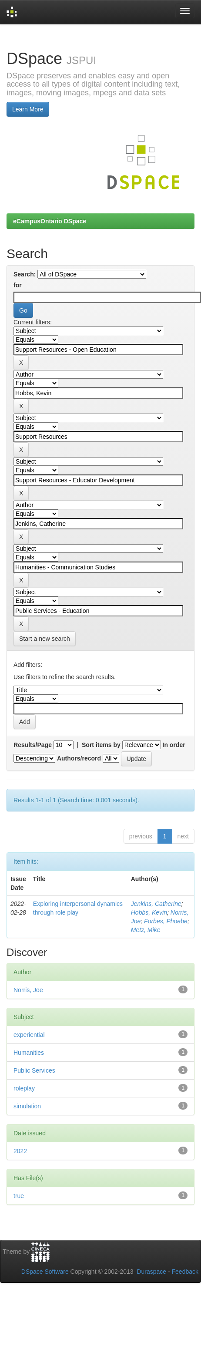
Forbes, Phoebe (166, 921)
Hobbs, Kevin (149, 912)
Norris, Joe (28, 989)
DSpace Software (45, 1271)
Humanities (28, 1052)
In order (174, 744)
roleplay (24, 1088)
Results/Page (32, 744)
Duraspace (151, 1271)
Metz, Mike (146, 929)
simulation (27, 1106)
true (18, 1195)
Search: (24, 274)
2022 (20, 1150)
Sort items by (101, 744)
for (17, 285)
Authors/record (79, 758)
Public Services (34, 1070)
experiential (29, 1034)
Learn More (28, 109)
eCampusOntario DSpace (49, 221)
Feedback (185, 1271)
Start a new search (44, 638)
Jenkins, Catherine (156, 903)
